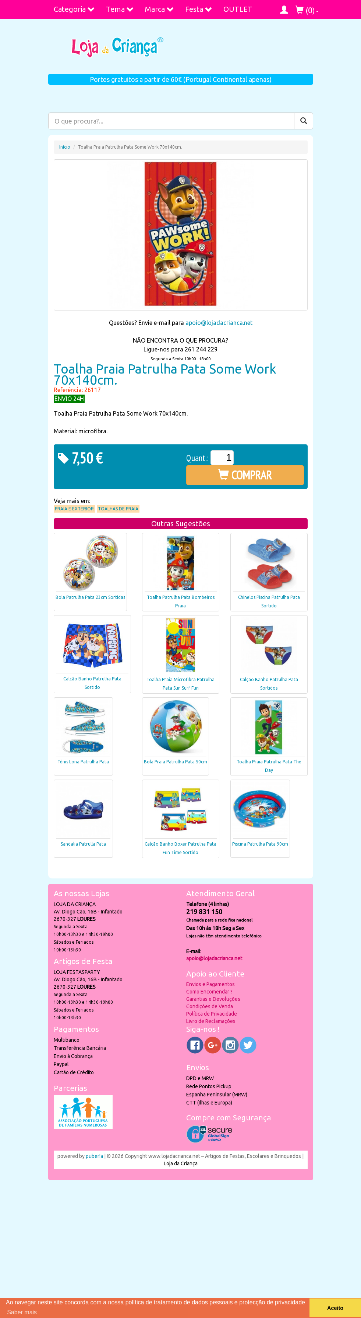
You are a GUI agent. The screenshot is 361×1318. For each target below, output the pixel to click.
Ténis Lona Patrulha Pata (83, 761)
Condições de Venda (209, 1006)
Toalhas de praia (118, 508)
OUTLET (237, 9)
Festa (198, 9)
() (307, 10)
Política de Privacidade (211, 1014)
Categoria (74, 9)
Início (64, 147)
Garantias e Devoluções (213, 999)
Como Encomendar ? (209, 992)
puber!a (94, 1156)
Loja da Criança (181, 1163)
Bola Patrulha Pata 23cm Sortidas (90, 597)
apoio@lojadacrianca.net (218, 322)
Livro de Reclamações (211, 1021)
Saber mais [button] (22, 1312)
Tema (120, 9)
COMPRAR (245, 475)
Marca (159, 9)
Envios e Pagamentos (210, 984)
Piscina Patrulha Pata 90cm (260, 844)
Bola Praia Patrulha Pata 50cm (175, 761)
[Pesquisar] (303, 120)
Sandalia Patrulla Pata (83, 844)
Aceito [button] (335, 1308)
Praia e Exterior (74, 508)
